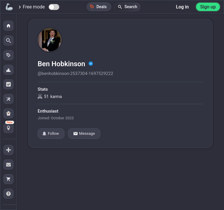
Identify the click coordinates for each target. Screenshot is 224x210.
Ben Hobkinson (62, 64)
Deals (98, 6)
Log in (182, 7)
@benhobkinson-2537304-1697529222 (75, 73)
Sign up (208, 7)
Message (84, 133)
